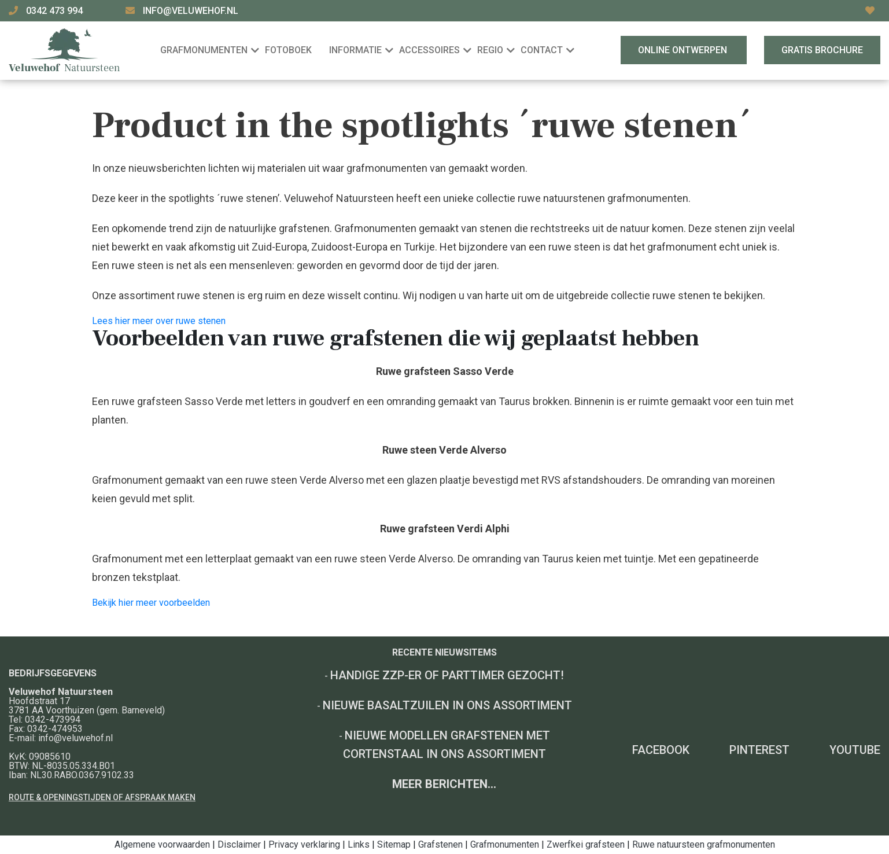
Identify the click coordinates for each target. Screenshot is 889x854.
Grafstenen (440, 844)
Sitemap (394, 844)
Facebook (660, 750)
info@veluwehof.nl (190, 10)
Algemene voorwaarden (162, 844)
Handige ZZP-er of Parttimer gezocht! (447, 675)
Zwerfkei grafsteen (586, 844)
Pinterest (759, 750)
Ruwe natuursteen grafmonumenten (703, 844)
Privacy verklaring (304, 844)
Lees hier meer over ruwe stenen (159, 320)
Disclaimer (239, 844)
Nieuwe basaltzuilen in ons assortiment (447, 705)
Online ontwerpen (683, 50)
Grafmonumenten (504, 844)
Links (359, 844)
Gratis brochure (822, 50)
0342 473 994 (55, 10)
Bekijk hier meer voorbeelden (151, 602)
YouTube (854, 750)
